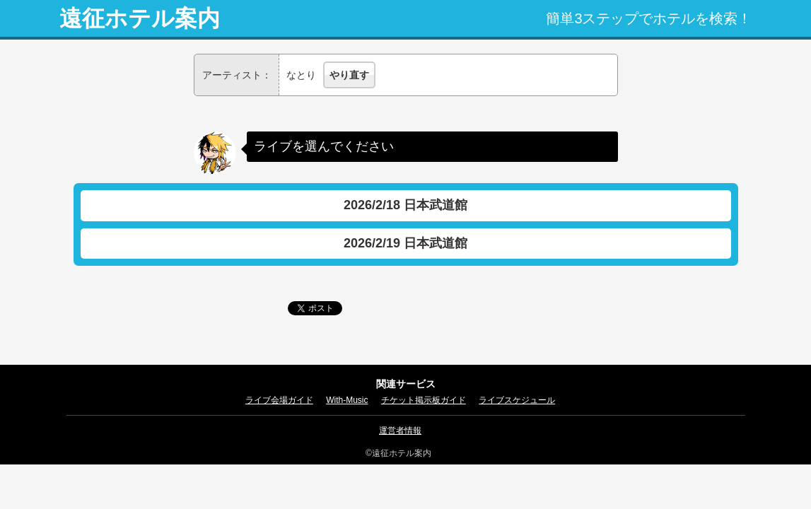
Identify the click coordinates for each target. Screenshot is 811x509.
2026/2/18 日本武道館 (405, 205)
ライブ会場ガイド (279, 400)
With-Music (347, 400)
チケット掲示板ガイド (423, 400)
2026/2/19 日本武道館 (405, 243)
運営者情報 (400, 430)
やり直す (349, 75)
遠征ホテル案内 (139, 18)
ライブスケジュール (517, 400)
